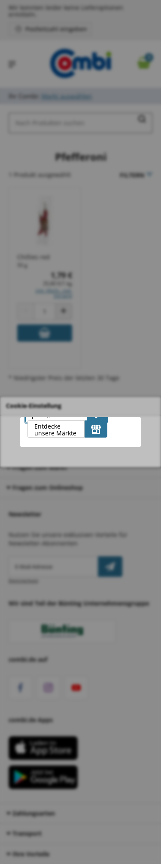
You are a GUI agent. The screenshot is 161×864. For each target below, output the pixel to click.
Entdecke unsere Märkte (55, 429)
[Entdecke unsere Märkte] (96, 429)
